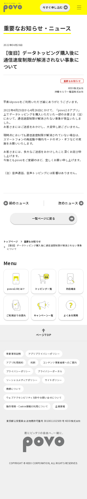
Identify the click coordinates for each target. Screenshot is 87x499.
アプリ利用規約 (14, 362)
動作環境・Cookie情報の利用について (27, 406)
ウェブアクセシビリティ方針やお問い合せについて (34, 397)
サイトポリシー (53, 380)
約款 (33, 362)
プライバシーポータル (50, 371)
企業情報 (60, 406)
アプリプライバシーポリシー (44, 353)
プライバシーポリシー (18, 371)
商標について (13, 388)
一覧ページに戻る (43, 218)
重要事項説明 (13, 353)
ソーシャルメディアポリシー (21, 380)
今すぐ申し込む (53, 7)
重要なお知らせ (72, 81)
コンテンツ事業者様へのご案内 (60, 362)
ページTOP (43, 334)
